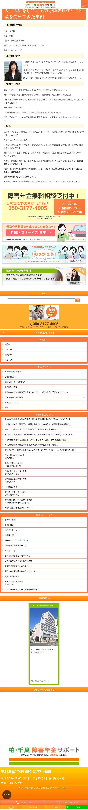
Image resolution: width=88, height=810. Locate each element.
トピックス (9, 360)
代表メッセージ (11, 530)
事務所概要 (9, 525)
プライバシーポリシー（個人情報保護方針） (23, 589)
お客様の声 (9, 535)
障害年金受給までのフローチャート (19, 508)
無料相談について (12, 403)
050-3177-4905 (27, 208)
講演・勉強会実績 (12, 576)
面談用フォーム (13, 759)
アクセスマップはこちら (44, 690)
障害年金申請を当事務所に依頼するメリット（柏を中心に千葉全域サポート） (37, 392)
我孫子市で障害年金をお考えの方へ (19, 561)
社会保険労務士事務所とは (16, 545)
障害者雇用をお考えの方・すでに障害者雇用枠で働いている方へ (18, 501)
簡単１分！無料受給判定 (15, 382)
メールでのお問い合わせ (44, 333)
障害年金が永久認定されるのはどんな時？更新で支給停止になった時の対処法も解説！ (40, 450)
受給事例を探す (11, 387)
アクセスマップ (11, 551)
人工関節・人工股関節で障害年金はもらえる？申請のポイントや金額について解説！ (39, 435)
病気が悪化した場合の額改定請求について (14, 464)
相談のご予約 (26, 802)
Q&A (6, 407)
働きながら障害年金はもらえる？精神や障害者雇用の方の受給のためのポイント (38, 419)
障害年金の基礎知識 (13, 372)
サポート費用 (33, 807)
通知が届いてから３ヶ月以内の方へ (15, 456)
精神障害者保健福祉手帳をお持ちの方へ (16, 480)
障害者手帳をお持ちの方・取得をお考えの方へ (16, 493)
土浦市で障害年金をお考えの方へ (18, 566)
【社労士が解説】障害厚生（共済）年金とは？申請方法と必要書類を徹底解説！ (38, 424)
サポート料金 (10, 520)
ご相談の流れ (10, 377)
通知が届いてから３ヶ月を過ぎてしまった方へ (16, 472)
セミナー (8, 349)
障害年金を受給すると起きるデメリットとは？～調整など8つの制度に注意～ (36, 440)
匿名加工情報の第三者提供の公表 (14, 583)
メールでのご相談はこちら (69, 208)
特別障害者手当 (11, 487)
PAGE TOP (6, 795)
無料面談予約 (44, 598)
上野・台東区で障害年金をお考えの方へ (21, 571)
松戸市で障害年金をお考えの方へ (18, 556)
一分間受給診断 (11, 807)
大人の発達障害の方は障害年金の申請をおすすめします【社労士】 (32, 445)
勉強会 (7, 344)
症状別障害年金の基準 (14, 397)
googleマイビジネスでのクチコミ (18, 540)
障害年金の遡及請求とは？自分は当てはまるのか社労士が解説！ (31, 429)
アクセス (55, 807)
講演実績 (8, 355)
